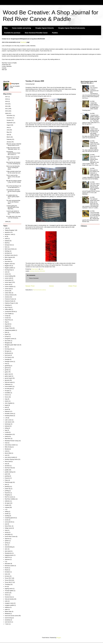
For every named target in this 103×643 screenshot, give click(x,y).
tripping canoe (9, 588)
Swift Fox (7, 557)
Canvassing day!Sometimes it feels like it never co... (13, 153)
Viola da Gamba (9, 599)
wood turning (8, 617)
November (10, 118)
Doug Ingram (15, 83)
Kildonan (7, 411)
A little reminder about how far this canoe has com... (13, 172)
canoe (6, 274)
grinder (7, 369)
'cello (6, 228)
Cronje (6, 315)
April (8, 134)
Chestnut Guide (9, 301)
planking (7, 486)
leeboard (7, 426)
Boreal (6, 259)
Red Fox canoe (9, 497)
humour (7, 394)
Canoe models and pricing (21, 28)
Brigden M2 (8, 265)
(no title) (92, 86)
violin (6, 601)
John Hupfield (8, 403)
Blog (6, 28)
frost (6, 363)
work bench (8, 622)
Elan (6, 332)
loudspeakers (8, 434)
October (9, 120)
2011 (6, 108)
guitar (6, 372)
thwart (6, 569)
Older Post (72, 286)
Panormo (7, 478)
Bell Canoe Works (10, 249)
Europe (7, 336)
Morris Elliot (8, 453)
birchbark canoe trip (10, 255)
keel (6, 407)
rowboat (7, 507)
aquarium (7, 232)
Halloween (8, 384)
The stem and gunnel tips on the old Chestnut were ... (13, 202)
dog (6, 322)
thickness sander (9, 565)
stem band (8, 551)
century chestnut (9, 295)
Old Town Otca (9, 467)
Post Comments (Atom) (39, 290)
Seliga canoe (8, 528)
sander (7, 513)
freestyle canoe (9, 361)
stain (6, 544)
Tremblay (7, 584)
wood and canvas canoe (11, 615)
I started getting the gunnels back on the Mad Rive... (12, 207)
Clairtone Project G (10, 303)
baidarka (7, 240)
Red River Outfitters (10, 499)
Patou (6, 480)
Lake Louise (8, 420)
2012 (6, 106)
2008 (6, 221)
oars (6, 463)
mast (6, 442)
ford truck (7, 355)
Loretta (7, 432)
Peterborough (8, 482)
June (8, 130)
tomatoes (7, 572)
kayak (6, 405)
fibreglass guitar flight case (12, 344)
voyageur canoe (9, 603)
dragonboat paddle (10, 330)
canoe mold (8, 278)
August (9, 125)
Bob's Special (8, 257)
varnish (7, 592)
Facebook (23, 42)
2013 (6, 103)
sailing (6, 511)
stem (6, 549)
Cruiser (7, 317)
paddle (7, 470)
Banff (6, 242)
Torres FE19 (8, 580)
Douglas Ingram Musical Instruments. (71, 28)
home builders (9, 386)
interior (7, 401)
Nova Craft (8, 461)
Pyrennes (7, 492)
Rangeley (7, 495)
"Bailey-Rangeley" (10, 230)
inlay (6, 399)
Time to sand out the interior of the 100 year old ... (13, 177)
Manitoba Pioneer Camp (11, 440)
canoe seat (8, 288)
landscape (7, 424)
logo (6, 430)
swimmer (7, 559)
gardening (7, 365)
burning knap (8, 270)
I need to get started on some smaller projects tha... (13, 212)
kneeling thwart (9, 415)
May (8, 132)
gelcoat (7, 367)
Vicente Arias (8, 597)
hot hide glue (8, 388)
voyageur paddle (9, 605)
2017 (6, 96)
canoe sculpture (9, 286)
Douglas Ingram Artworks (45, 28)
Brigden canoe (9, 263)
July (8, 127)
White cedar (8, 611)
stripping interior (9, 555)
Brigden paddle (9, 267)
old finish (7, 465)
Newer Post (30, 286)
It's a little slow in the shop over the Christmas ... (13, 217)
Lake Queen (8, 422)
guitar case (8, 374)
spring (6, 542)
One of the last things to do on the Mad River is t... (13, 186)
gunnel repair (8, 378)
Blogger (59, 637)
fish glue (7, 351)
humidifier (7, 392)
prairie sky (7, 488)
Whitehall (7, 613)
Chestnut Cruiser (9, 299)
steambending (9, 547)
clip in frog (7, 307)
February (9, 139)
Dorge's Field (8, 328)
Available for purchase (12, 33)
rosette (7, 505)
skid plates (8, 534)
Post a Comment (33, 278)
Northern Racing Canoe (11, 459)
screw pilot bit (8, 522)
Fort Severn (8, 357)
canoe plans (8, 280)
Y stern (7, 624)
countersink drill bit (10, 311)
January (9, 141)
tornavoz (7, 576)
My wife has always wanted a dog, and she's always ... (13, 182)
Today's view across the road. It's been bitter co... (12, 158)
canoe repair (8, 282)
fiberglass (7, 342)
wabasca (7, 607)
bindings (7, 251)
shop (6, 530)
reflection (7, 501)
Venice (7, 594)
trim (6, 586)
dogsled (7, 326)
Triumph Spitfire (9, 590)
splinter (7, 540)
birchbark (7, 253)
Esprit (6, 334)
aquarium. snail (9, 234)
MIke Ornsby (8, 447)
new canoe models (10, 457)
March (8, 137)
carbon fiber (8, 292)
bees (6, 247)
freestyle (7, 359)
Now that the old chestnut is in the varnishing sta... (13, 163)
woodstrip (7, 620)
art (5, 236)
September (10, 122)
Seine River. (8, 526)
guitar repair (8, 376)
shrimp (7, 532)
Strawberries (8, 553)
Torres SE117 (8, 582)
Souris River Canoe (10, 536)
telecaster (42, 271)
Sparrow (7, 538)
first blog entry (9, 349)
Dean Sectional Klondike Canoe (36, 33)
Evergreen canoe (9, 338)
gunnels (7, 380)
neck (6, 455)
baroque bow (8, 245)
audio (6, 238)
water (6, 609)
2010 (6, 111)
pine (6, 484)
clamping (7, 305)
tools (6, 574)
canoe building (9, 276)
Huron (6, 397)
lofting (6, 428)
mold (6, 451)
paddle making (9, 472)
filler (6, 347)
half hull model (9, 382)
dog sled (7, 324)
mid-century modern (10, 445)
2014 (6, 101)
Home (51, 286)
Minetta (7, 449)
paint (6, 474)
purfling (7, 490)
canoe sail (7, 284)
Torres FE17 (8, 578)
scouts (6, 520)
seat (6, 524)
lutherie (7, 436)
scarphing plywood (10, 517)
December (10, 115)
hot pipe (7, 390)
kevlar (6, 409)
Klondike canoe (9, 413)
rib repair (7, 503)
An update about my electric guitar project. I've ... (12, 196)
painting (7, 476)
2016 (6, 99)
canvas (32, 271)
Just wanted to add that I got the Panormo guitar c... (13, 191)
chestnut (36, 271)
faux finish (7, 340)
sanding (7, 515)
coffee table (8, 309)
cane (6, 272)
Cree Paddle (8, 313)
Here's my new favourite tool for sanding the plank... (12, 167)
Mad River (7, 438)
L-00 (6, 417)
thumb (6, 567)
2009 (6, 113)
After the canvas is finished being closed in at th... (13, 144)
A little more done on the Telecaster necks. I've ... (13, 148)
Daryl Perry (8, 320)
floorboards (8, 353)
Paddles (55, 33)
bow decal (7, 261)
